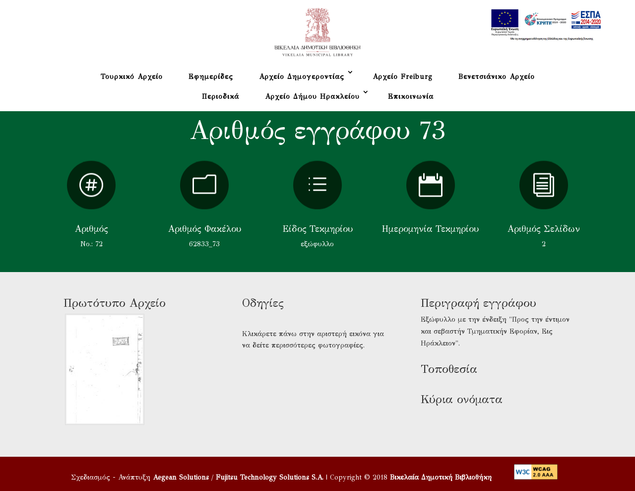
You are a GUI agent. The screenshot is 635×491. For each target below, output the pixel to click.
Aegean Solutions (181, 477)
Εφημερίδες (211, 76)
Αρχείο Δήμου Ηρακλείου (312, 96)
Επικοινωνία (411, 96)
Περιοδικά (220, 96)
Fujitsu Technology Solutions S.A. (269, 477)
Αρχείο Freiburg (403, 76)
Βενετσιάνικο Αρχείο (496, 76)
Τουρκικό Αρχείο (132, 76)
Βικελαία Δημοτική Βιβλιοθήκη (441, 477)
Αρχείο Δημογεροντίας (301, 76)
